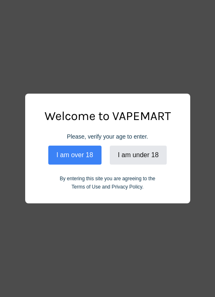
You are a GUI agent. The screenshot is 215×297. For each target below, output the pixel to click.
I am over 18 (75, 154)
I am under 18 (138, 154)
